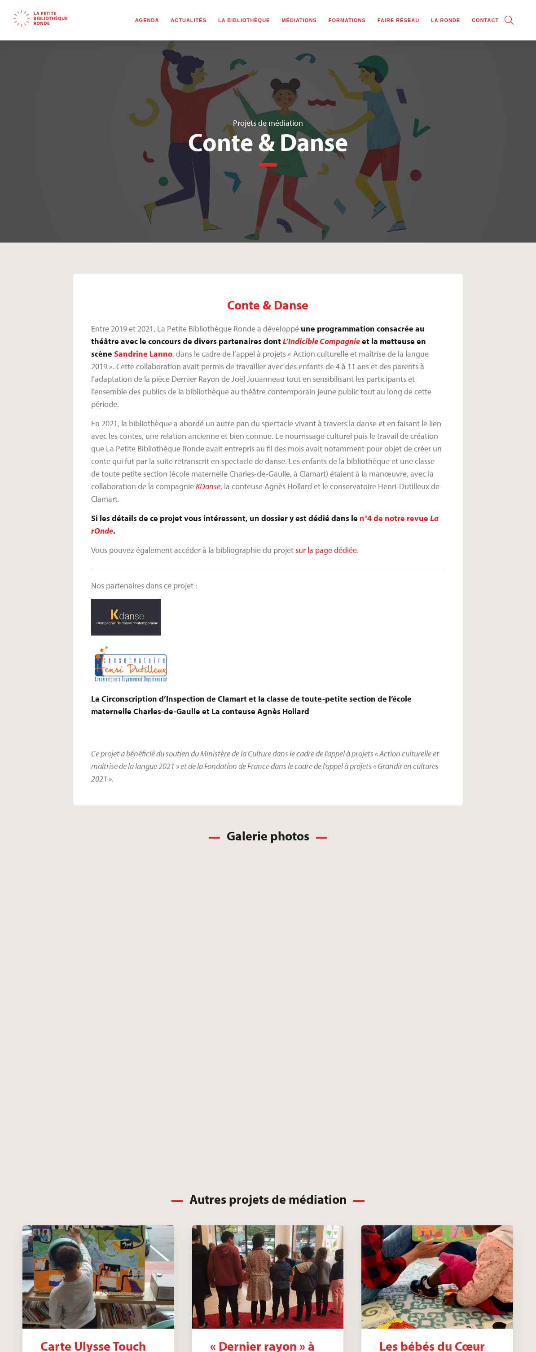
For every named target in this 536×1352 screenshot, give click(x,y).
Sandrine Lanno (143, 354)
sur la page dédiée (326, 550)
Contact (485, 20)
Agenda (147, 20)
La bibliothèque (244, 20)
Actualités (188, 20)
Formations (347, 20)
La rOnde (445, 20)
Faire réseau (398, 20)
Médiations (298, 20)
